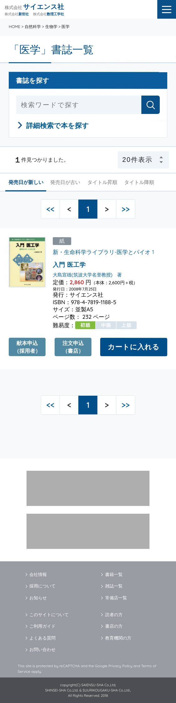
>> (125, 209)
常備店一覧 (116, 598)
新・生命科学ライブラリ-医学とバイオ (101, 252)
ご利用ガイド (42, 626)
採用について (42, 586)
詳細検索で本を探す (58, 125)
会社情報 (38, 574)
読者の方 (114, 614)
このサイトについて (49, 614)
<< (50, 209)
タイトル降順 (139, 182)
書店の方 (114, 626)
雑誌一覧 (114, 586)
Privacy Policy (120, 665)
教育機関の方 (118, 638)
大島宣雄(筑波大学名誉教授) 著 (87, 274)
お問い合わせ (42, 649)
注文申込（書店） (73, 347)
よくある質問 (42, 638)
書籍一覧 (114, 574)
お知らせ (38, 598)
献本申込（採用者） (27, 347)
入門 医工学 (69, 264)
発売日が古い (65, 182)
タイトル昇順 (102, 182)
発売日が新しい (25, 182)
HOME (14, 26)
